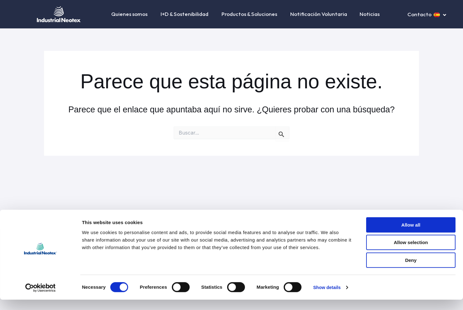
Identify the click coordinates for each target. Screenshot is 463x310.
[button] (147, 14)
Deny (411, 270)
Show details (327, 297)
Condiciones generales (229, 213)
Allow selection (411, 253)
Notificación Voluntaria (318, 14)
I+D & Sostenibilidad (185, 14)
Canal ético (318, 213)
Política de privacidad (177, 213)
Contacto (419, 14)
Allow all (411, 235)
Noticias (370, 14)
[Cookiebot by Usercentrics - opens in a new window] (40, 298)
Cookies (267, 213)
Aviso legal (138, 213)
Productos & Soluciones (250, 14)
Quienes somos (129, 14)
